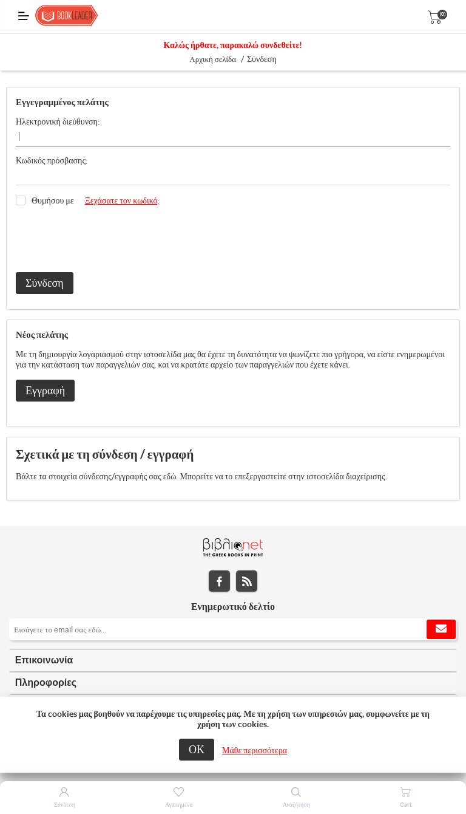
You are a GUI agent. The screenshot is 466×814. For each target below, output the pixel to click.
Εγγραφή (45, 390)
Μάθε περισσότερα (254, 750)
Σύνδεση (44, 282)
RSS (246, 581)
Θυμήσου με (53, 200)
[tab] (233, 660)
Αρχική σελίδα (212, 59)
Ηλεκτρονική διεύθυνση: (58, 121)
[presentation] (108, 239)
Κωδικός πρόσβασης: (52, 160)
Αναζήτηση (296, 804)
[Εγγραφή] (233, 629)
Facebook (219, 581)
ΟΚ (196, 749)
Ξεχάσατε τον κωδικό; (122, 200)
